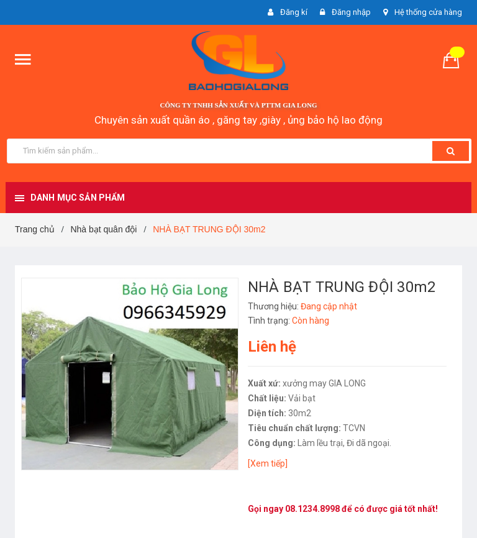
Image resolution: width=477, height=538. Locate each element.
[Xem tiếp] (268, 463)
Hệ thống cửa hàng (428, 12)
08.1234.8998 (312, 509)
